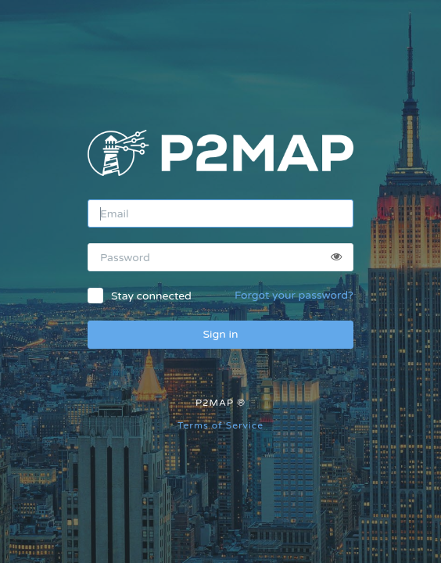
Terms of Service (220, 425)
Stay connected (151, 296)
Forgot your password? (294, 295)
